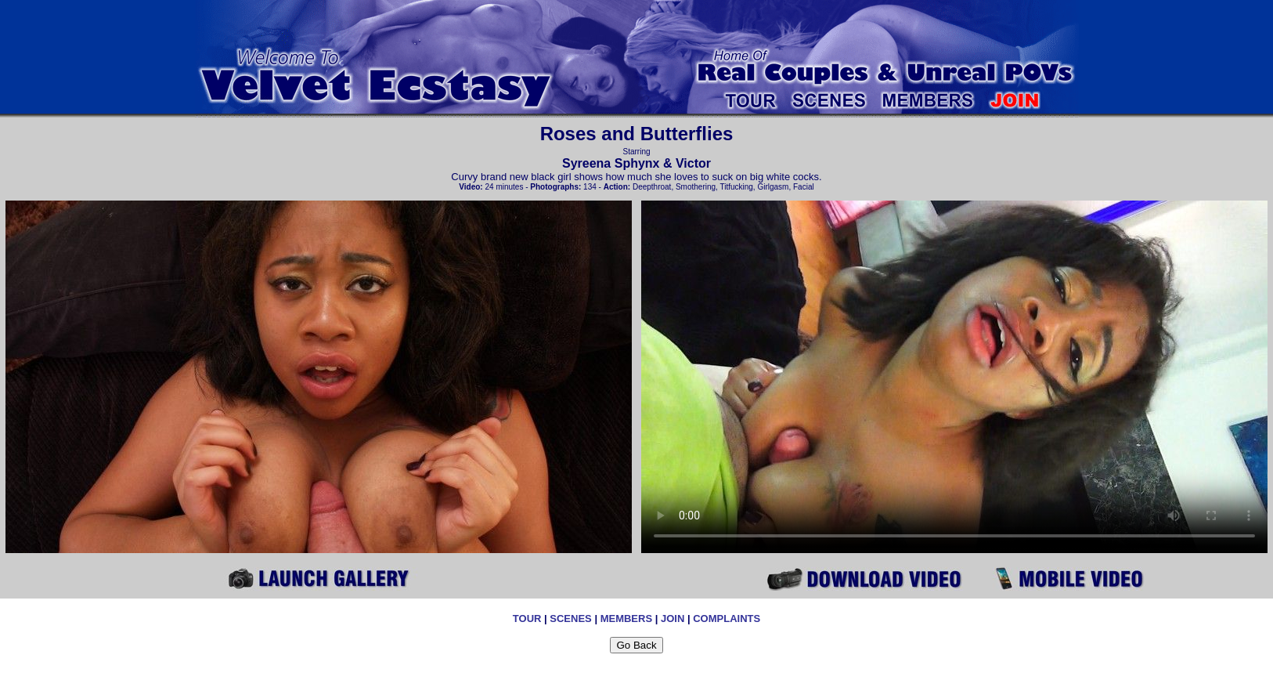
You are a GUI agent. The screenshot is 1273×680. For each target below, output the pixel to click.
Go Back (636, 645)
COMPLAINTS (726, 618)
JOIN (672, 618)
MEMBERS (626, 618)
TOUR (527, 618)
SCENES (570, 618)
